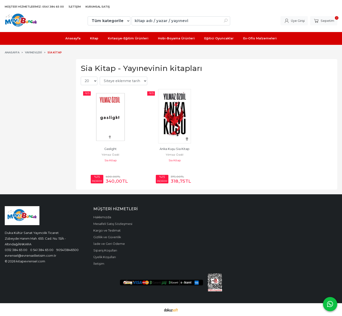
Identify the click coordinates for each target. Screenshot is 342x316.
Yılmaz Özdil (110, 154)
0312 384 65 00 (16, 250)
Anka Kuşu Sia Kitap (175, 149)
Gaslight (110, 149)
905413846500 (67, 250)
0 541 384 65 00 (41, 250)
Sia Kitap (110, 160)
